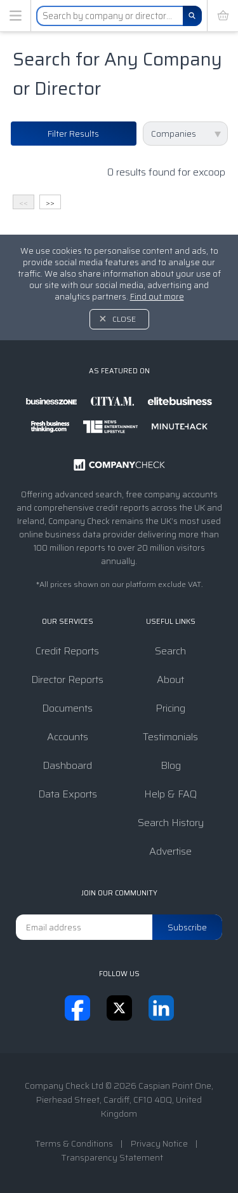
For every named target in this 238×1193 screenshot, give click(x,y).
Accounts (67, 737)
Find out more (157, 296)
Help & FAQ (170, 794)
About (170, 679)
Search (170, 651)
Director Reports (67, 679)
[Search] (192, 16)
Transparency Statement (112, 1157)
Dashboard (67, 765)
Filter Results (73, 134)
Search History (171, 823)
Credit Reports (67, 651)
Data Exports (67, 794)
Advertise (170, 851)
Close (124, 319)
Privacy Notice (159, 1143)
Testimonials (170, 737)
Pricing (170, 708)
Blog (171, 765)
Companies (173, 134)
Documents (67, 708)
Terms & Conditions (74, 1143)
